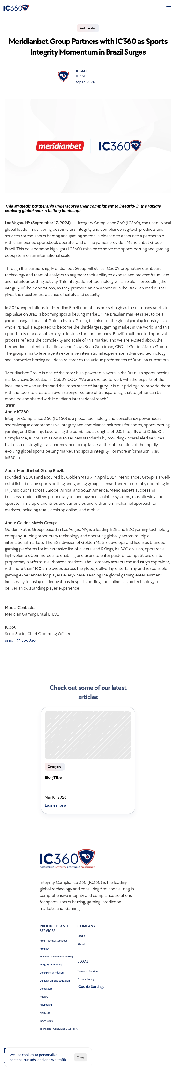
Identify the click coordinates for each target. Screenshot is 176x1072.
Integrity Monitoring (51, 964)
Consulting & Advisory (52, 972)
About (81, 944)
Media (81, 936)
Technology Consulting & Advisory (59, 1028)
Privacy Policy (85, 979)
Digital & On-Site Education (55, 980)
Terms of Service (87, 971)
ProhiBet (44, 948)
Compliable (46, 988)
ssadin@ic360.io (20, 640)
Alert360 (45, 1012)
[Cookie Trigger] (91, 987)
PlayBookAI (46, 1004)
